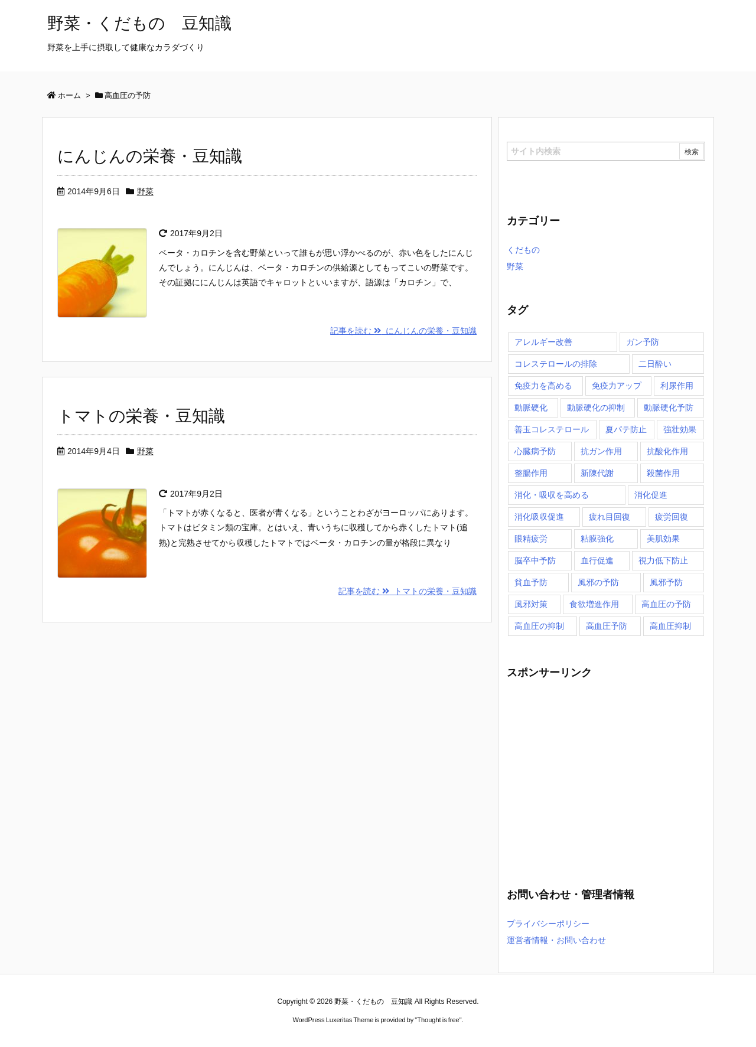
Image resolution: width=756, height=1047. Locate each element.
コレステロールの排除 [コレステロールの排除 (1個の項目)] (555, 363)
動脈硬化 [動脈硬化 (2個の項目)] (531, 407)
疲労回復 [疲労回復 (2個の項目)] (671, 516)
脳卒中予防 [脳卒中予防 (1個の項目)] (535, 560)
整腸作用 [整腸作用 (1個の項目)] (531, 473)
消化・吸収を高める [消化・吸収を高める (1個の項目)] (551, 495)
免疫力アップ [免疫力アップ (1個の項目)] (616, 385)
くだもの (523, 250)
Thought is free (438, 1019)
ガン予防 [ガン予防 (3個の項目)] (642, 342)
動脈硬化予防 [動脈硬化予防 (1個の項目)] (668, 407)
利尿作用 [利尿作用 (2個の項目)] (676, 385)
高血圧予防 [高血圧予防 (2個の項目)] (606, 626)
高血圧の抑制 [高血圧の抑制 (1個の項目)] (539, 626)
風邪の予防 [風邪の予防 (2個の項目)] (598, 582)
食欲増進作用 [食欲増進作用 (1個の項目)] (594, 604)
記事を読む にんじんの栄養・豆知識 (403, 330)
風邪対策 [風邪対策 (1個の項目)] (531, 604)
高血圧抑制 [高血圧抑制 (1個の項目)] (670, 626)
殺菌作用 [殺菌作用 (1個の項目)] (663, 473)
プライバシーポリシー (548, 923)
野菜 (145, 191)
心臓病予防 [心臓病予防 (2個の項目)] (535, 451)
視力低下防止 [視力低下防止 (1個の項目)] (663, 560)
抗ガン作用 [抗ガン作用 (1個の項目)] (601, 451)
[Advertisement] (606, 776)
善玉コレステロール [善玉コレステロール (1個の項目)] (551, 429)
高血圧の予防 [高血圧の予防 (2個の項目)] (666, 604)
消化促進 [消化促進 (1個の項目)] (650, 495)
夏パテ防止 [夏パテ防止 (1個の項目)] (626, 429)
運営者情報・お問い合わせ (556, 940)
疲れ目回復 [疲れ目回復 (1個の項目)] (609, 516)
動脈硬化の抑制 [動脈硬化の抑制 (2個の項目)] (596, 407)
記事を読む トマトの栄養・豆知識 (407, 591)
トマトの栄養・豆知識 (141, 416)
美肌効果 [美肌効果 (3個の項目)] (663, 538)
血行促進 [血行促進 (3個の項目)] (597, 560)
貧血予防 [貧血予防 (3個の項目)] (531, 582)
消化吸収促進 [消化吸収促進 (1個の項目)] (539, 516)
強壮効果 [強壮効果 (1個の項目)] (679, 429)
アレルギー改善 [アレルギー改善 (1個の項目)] (543, 342)
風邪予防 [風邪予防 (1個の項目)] (666, 582)
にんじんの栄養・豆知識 (149, 156)
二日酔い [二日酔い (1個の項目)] (655, 363)
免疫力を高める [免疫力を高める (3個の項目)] (543, 385)
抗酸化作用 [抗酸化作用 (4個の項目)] (667, 451)
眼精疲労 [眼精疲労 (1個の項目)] (531, 538)
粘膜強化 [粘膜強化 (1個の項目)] (597, 538)
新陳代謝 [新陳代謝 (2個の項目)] (597, 473)
